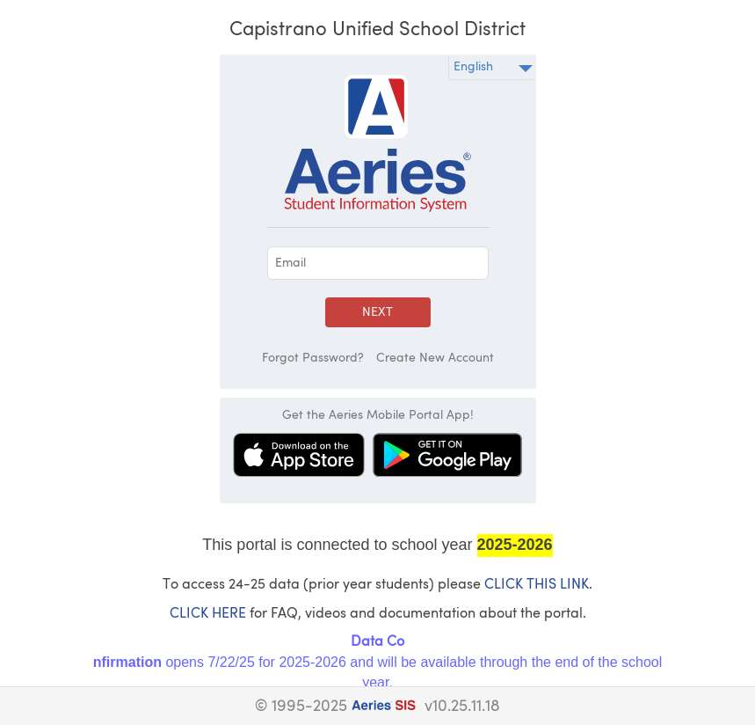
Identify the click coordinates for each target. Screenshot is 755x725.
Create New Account (435, 358)
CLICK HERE (208, 614)
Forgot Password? (313, 358)
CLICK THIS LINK (536, 585)
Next (377, 312)
